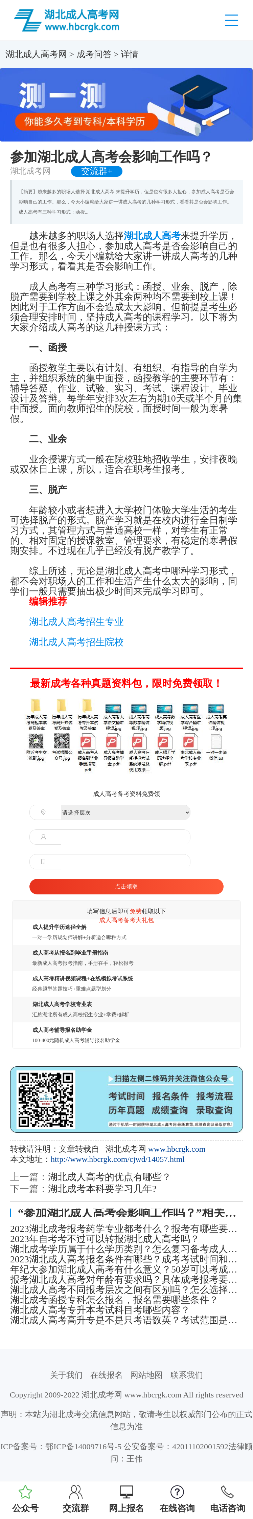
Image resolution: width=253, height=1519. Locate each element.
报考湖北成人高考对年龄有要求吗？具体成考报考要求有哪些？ (126, 1280)
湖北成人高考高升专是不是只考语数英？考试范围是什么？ (126, 1320)
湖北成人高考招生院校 (76, 642)
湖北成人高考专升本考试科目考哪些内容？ (100, 1310)
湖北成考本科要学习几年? (102, 1189)
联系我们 (186, 1375)
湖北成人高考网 (36, 54)
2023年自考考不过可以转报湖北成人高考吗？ (105, 1239)
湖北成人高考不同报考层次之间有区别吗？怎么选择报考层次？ (126, 1290)
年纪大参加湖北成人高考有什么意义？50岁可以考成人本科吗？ (126, 1269)
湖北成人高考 (152, 236)
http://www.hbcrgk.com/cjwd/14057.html (118, 1159)
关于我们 (66, 1375)
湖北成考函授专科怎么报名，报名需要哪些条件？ (114, 1300)
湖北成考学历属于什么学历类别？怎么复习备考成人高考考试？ (126, 1249)
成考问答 (94, 54)
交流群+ (97, 171)
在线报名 (106, 1375)
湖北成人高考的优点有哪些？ (109, 1177)
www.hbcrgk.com (176, 1149)
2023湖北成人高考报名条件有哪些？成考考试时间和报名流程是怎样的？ (126, 1259)
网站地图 (146, 1375)
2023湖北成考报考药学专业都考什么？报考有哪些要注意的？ (126, 1229)
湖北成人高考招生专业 (76, 621)
